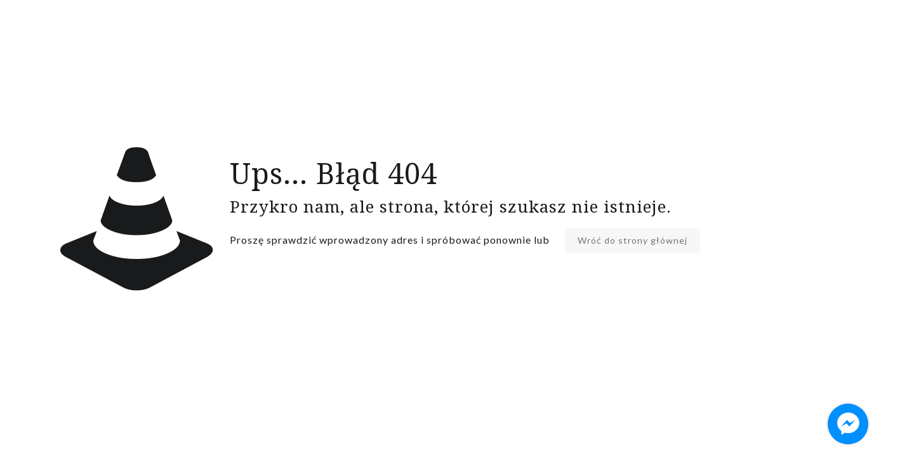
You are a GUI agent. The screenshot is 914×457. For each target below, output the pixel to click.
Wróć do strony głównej (632, 240)
